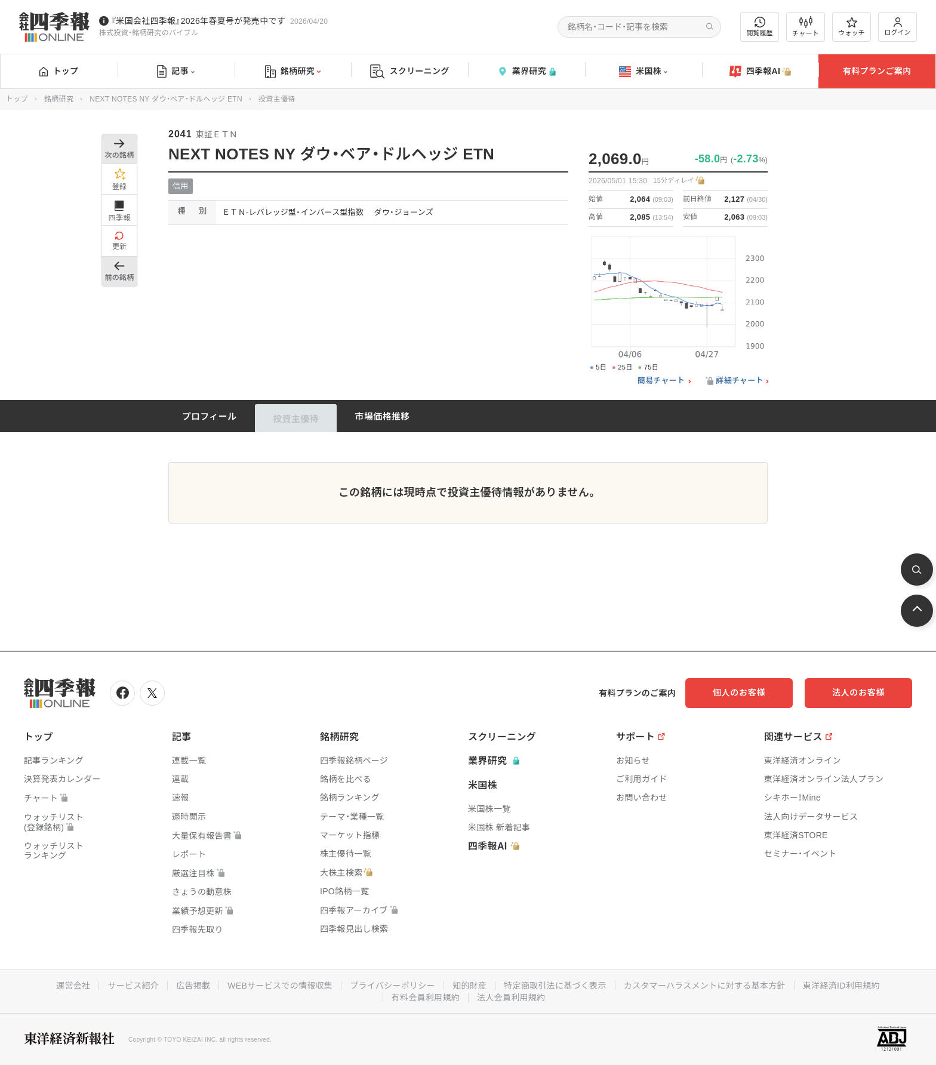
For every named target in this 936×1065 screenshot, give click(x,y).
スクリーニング (409, 71)
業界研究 (526, 71)
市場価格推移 (382, 416)
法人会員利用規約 (511, 997)
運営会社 (73, 985)
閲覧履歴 (760, 26)
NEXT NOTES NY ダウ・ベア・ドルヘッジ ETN (166, 99)
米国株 (643, 71)
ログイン (898, 26)
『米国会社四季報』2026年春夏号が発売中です (198, 21)
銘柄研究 (293, 71)
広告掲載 (193, 985)
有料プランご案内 (877, 71)
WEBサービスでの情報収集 (279, 985)
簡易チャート (661, 381)
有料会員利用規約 (426, 997)
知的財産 (469, 985)
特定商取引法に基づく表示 (555, 985)
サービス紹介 (133, 985)
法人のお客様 (858, 692)
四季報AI (760, 72)
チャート (805, 27)
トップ (58, 71)
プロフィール (209, 416)
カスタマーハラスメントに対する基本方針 (705, 985)
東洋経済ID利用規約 (841, 985)
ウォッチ (851, 26)
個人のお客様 (739, 692)
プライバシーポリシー (392, 985)
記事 (176, 71)
